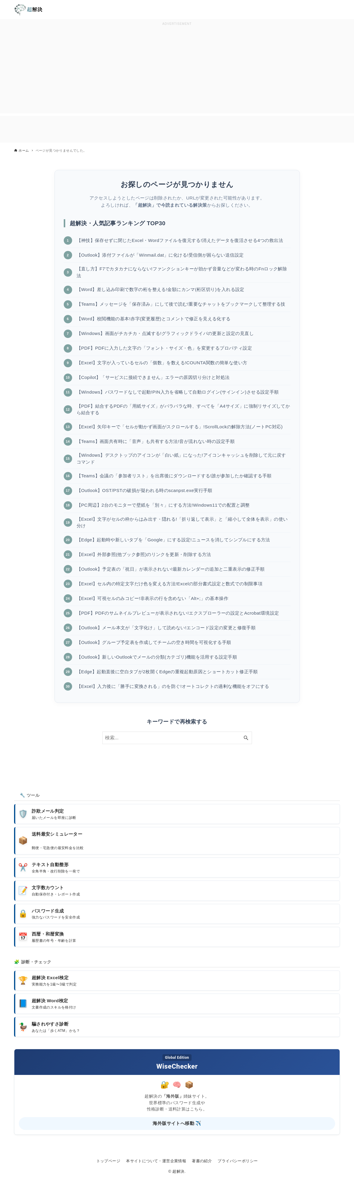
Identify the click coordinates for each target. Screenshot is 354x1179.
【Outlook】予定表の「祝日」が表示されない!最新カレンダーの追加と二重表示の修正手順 (171, 569)
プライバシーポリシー (238, 1161)
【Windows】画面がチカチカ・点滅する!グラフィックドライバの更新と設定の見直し (165, 333)
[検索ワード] (177, 738)
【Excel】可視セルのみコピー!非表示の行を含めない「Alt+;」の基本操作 (153, 598)
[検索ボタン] (246, 738)
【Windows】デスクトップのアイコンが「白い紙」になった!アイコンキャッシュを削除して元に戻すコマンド (181, 458)
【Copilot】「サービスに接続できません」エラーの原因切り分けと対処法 (153, 377)
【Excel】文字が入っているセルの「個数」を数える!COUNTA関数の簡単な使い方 (162, 362)
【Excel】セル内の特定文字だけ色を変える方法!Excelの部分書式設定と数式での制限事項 (170, 583)
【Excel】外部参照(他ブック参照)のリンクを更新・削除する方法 (144, 554)
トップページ (108, 1161)
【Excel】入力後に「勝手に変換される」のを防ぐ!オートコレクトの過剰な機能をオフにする (173, 686)
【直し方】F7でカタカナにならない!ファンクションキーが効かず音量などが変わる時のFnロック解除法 (182, 272)
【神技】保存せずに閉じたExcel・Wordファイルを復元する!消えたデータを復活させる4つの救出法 (180, 240)
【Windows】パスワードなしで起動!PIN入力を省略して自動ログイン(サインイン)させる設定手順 (178, 391)
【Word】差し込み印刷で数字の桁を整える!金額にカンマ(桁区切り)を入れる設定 (160, 289)
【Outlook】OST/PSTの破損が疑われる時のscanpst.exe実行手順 (145, 490)
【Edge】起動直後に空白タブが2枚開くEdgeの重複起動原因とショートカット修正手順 (167, 671)
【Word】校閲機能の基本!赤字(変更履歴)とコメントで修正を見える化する (154, 318)
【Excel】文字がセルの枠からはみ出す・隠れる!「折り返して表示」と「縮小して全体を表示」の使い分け (182, 522)
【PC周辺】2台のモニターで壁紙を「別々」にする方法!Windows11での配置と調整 (163, 505)
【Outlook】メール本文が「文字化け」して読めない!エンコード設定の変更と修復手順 (166, 627)
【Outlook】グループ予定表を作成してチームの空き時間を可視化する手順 (154, 642)
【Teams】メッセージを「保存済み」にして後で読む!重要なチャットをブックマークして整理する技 (181, 304)
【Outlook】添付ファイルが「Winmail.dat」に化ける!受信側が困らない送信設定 (160, 255)
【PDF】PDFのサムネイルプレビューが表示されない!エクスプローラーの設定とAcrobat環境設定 (178, 613)
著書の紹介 (202, 1161)
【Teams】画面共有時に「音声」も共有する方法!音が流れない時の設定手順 (156, 441)
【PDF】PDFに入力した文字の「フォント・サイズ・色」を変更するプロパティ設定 (164, 348)
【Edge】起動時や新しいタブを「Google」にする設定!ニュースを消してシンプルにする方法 (173, 539)
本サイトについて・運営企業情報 (156, 1161)
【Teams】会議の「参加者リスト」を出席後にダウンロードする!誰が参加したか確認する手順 (174, 476)
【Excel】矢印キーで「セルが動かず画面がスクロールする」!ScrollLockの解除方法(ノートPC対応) (180, 426)
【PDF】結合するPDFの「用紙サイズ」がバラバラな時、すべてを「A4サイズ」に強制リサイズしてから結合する (183, 409)
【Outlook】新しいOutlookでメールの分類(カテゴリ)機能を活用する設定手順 (157, 656)
